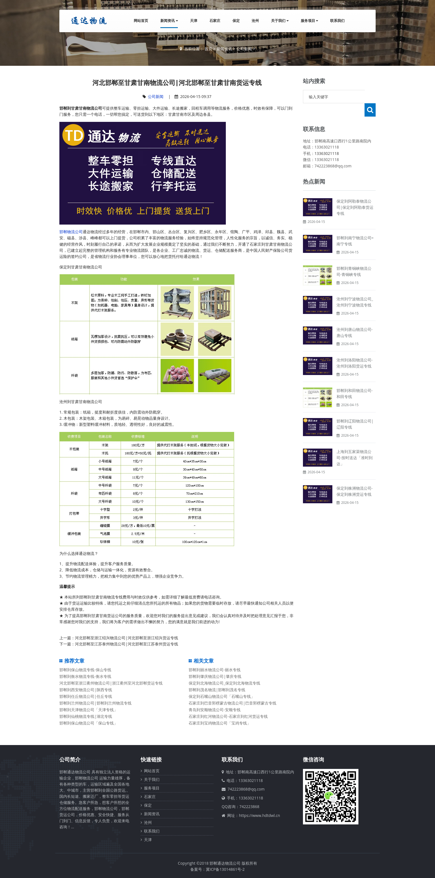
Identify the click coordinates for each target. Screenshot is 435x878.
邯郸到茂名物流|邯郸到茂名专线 (217, 689)
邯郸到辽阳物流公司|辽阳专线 (355, 410)
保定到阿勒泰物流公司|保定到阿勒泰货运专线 (355, 194)
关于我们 (279, 20)
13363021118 (327, 140)
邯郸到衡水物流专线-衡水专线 (85, 676)
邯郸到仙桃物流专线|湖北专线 (85, 716)
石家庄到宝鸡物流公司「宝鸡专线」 (220, 723)
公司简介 (69, 759)
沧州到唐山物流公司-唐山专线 (355, 319)
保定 (235, 20)
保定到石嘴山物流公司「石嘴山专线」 (222, 696)
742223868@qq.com (246, 789)
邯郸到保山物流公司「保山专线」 (88, 723)
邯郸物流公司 (71, 231)
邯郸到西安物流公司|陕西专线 (85, 689)
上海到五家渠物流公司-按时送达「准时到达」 (355, 444)
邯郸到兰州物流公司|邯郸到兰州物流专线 (95, 703)
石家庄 (214, 20)
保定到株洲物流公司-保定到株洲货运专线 (355, 478)
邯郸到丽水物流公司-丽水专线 (215, 669)
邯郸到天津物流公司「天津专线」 (88, 709)
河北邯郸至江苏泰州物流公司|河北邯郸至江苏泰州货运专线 (126, 643)
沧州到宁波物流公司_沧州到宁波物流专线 (355, 288)
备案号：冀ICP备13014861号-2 (217, 869)
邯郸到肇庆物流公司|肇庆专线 (215, 676)
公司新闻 (244, 48)
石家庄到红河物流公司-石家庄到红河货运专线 (228, 716)
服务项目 (309, 20)
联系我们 (337, 20)
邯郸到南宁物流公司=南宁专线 (355, 227)
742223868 (249, 806)
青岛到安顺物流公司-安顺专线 (215, 709)
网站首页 (141, 20)
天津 (193, 20)
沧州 (255, 20)
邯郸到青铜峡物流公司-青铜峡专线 (354, 258)
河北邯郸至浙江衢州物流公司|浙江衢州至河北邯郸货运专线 (111, 683)
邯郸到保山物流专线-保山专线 (85, 669)
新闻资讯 (169, 20)
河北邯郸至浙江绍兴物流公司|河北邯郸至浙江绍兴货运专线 (126, 637)
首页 (208, 48)
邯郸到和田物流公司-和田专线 (355, 380)
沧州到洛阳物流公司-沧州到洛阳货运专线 (355, 349)
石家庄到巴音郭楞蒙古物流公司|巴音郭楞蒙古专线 (232, 703)
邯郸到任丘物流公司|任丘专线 (85, 696)
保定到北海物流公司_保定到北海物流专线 (224, 683)
